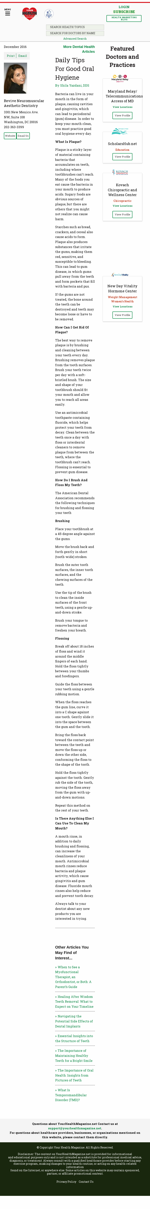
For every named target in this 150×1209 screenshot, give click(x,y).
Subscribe (124, 12)
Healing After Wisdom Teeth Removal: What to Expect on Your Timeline (74, 1001)
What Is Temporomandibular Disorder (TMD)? (71, 1095)
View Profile (122, 115)
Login (124, 7)
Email (22, 56)
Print (11, 56)
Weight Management (122, 297)
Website (10, 135)
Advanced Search (75, 38)
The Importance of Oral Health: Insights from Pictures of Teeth (74, 1075)
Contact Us (86, 1181)
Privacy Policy (66, 1181)
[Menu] (7, 12)
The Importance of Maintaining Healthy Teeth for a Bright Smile (74, 1055)
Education (122, 150)
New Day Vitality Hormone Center (122, 288)
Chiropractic (122, 201)
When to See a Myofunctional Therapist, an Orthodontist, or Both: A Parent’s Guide (73, 977)
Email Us (23, 135)
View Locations (122, 106)
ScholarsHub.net (122, 143)
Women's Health (122, 301)
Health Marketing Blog (124, 18)
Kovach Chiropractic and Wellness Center (122, 190)
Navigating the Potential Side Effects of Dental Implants (74, 1021)
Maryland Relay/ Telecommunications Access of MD (124, 96)
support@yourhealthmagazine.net (74, 1128)
